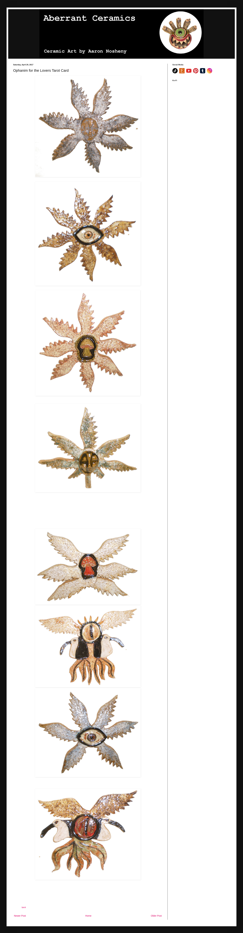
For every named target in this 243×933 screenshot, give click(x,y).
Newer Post (20, 915)
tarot (24, 907)
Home (88, 915)
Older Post (156, 915)
